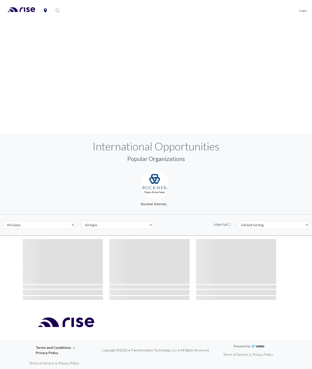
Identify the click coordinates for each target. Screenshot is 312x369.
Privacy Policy (47, 353)
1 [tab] (156, 122)
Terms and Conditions (53, 347)
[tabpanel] (156, 77)
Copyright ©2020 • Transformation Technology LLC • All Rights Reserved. (155, 350)
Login (303, 10)
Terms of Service (235, 354)
